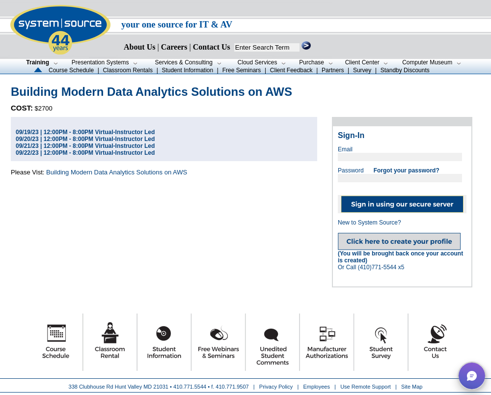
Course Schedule (71, 70)
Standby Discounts (405, 70)
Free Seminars (241, 70)
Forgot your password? (406, 170)
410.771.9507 (232, 387)
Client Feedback (291, 70)
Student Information (187, 70)
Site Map (411, 387)
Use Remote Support (365, 387)
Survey (362, 70)
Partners (333, 70)
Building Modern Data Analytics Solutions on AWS (116, 172)
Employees (316, 387)
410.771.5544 (189, 387)
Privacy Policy (277, 387)
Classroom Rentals (128, 70)
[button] (472, 376)
